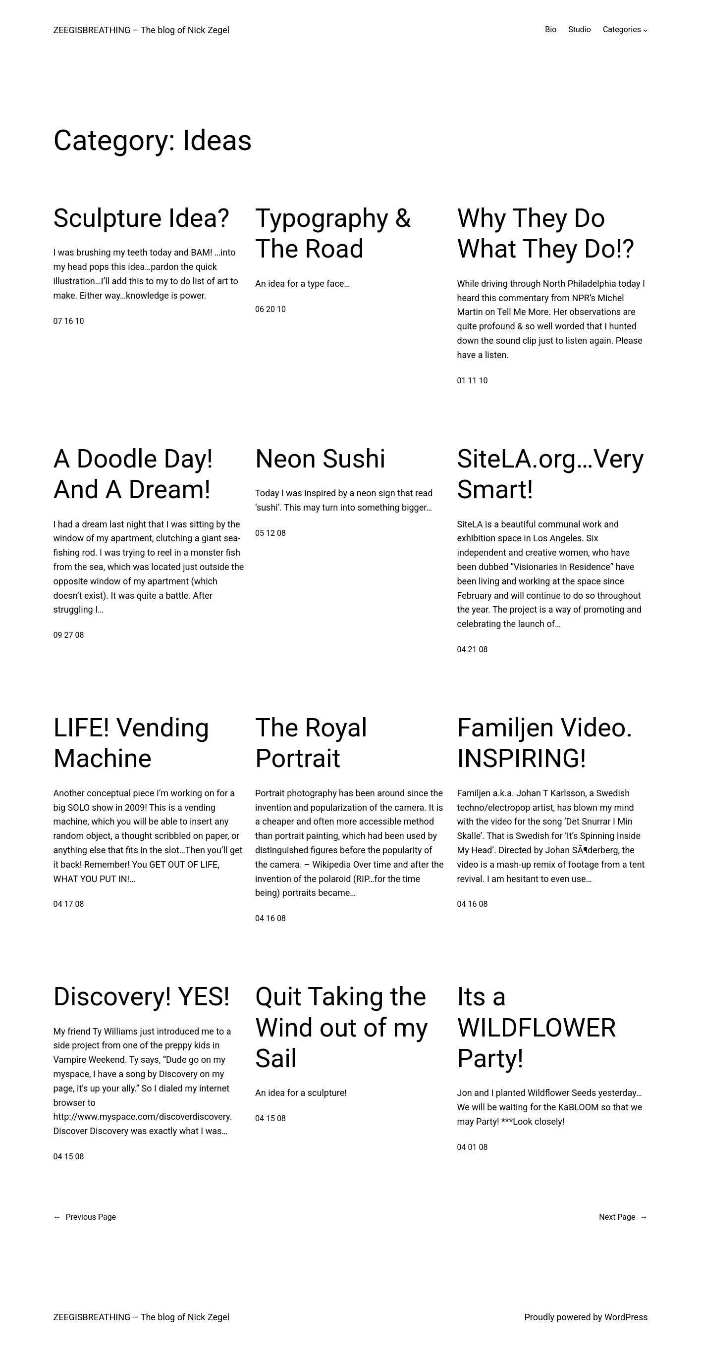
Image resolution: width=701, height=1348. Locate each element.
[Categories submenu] (645, 29)
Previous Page (85, 1217)
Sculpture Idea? (142, 218)
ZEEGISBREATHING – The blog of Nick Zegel (142, 30)
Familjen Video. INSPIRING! (545, 743)
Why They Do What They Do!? (546, 233)
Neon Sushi (320, 459)
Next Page (623, 1217)
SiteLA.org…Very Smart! (550, 474)
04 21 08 (472, 649)
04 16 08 (270, 918)
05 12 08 (270, 533)
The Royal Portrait (311, 743)
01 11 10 (472, 380)
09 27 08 (69, 635)
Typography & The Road (333, 233)
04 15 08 (69, 1156)
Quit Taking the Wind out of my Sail (341, 1028)
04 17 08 (69, 904)
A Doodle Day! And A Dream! (134, 474)
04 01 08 (472, 1147)
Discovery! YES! (142, 997)
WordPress (625, 1317)
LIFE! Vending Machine (132, 743)
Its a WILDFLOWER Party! (536, 1028)
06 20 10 (270, 309)
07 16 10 (69, 321)
